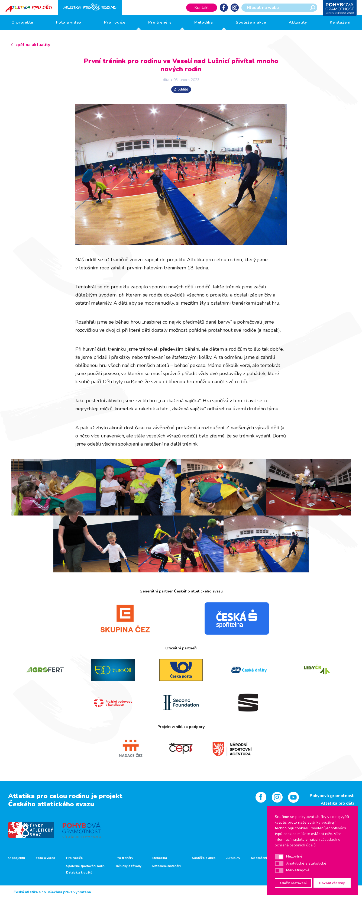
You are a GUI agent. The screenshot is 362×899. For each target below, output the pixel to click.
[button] (279, 856)
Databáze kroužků (79, 873)
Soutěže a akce (251, 22)
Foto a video (68, 22)
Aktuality (298, 22)
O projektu (22, 22)
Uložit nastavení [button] (293, 883)
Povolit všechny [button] (332, 883)
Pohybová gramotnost (332, 795)
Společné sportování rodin (85, 866)
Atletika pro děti (337, 803)
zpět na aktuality (32, 45)
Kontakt (201, 7)
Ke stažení (340, 22)
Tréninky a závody (128, 866)
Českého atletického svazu (51, 804)
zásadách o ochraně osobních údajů (307, 842)
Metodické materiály (166, 866)
